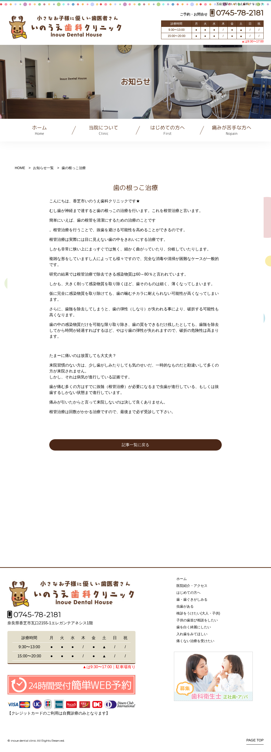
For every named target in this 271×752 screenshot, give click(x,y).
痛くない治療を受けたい (195, 641)
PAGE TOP (255, 740)
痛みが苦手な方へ (232, 130)
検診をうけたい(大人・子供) (198, 613)
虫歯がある (185, 606)
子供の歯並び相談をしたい (197, 620)
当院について (103, 130)
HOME (20, 168)
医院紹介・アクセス (191, 586)
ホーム (39, 130)
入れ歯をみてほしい (191, 634)
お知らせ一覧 (43, 168)
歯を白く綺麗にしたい (193, 627)
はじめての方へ (168, 130)
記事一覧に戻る (135, 445)
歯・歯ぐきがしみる (191, 599)
